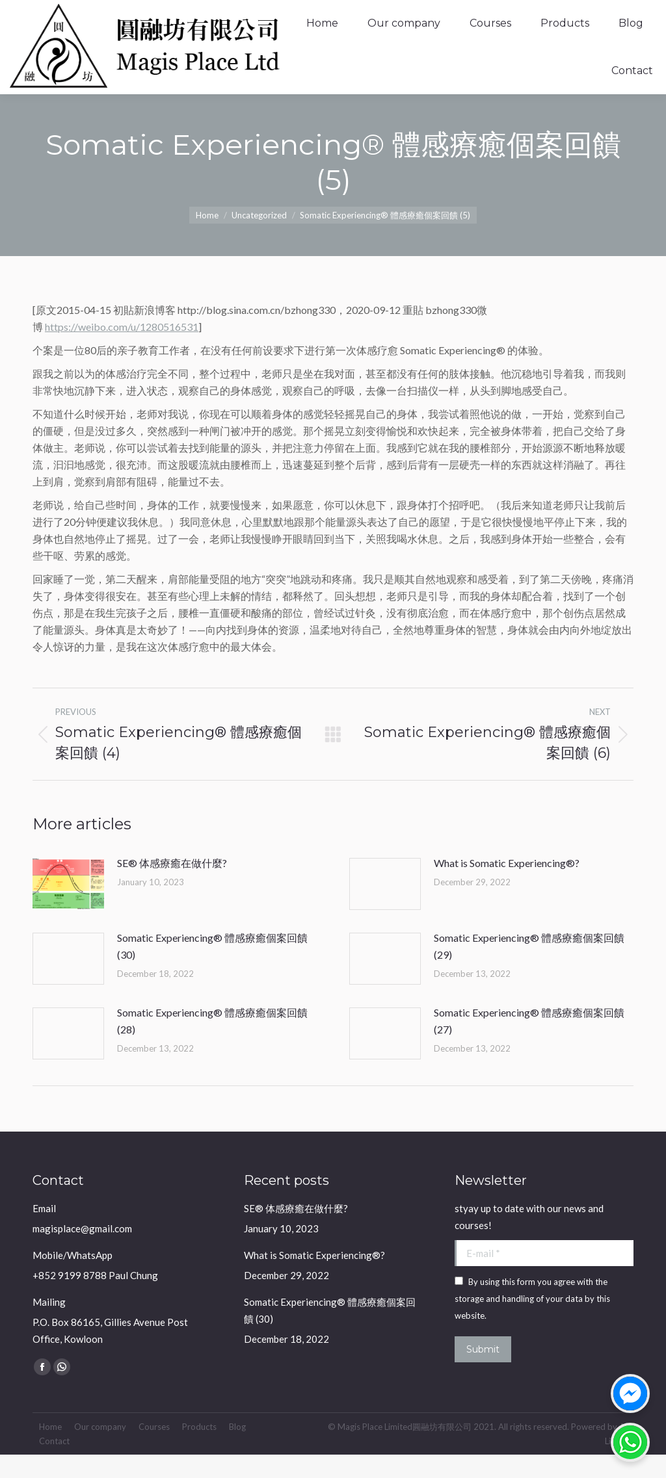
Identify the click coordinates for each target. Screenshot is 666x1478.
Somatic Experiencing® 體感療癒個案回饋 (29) (529, 969)
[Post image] (68, 907)
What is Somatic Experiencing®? (506, 886)
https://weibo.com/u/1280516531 (121, 350)
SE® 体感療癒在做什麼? (172, 886)
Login (615, 12)
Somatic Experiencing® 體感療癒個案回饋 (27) (529, 1044)
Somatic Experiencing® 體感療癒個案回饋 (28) (212, 1044)
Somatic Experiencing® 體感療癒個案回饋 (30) (212, 969)
